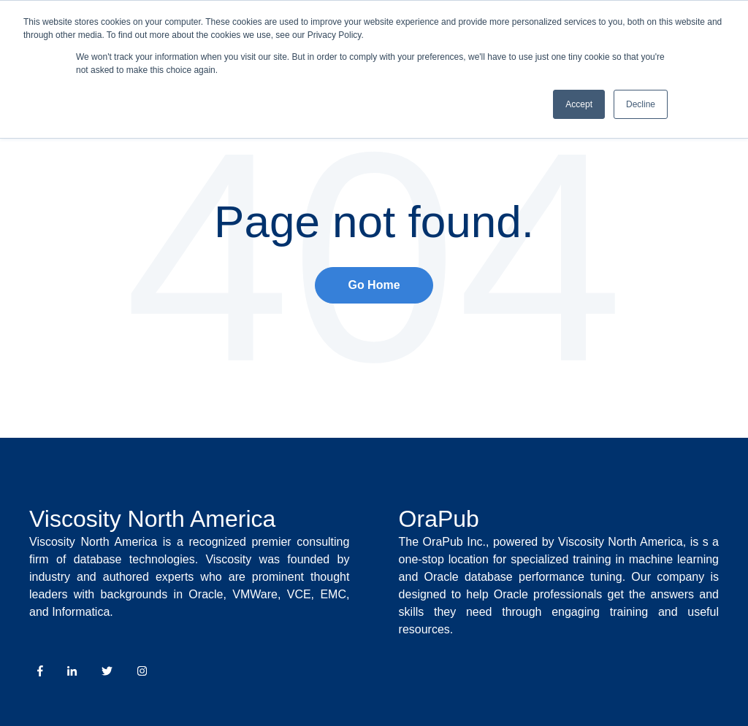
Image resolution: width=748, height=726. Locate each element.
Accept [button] (578, 104)
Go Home (374, 285)
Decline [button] (640, 104)
